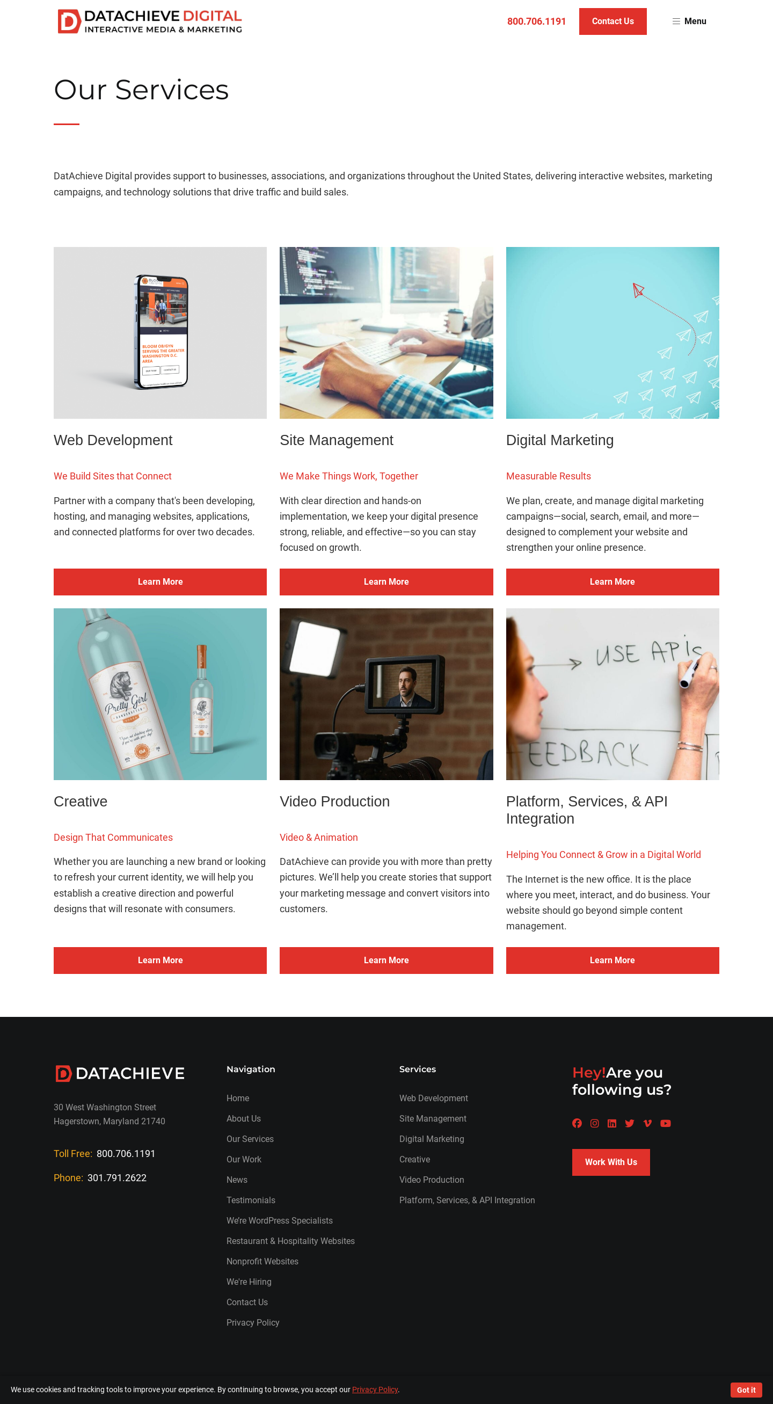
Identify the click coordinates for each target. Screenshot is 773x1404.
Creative (414, 1159)
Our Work (244, 1159)
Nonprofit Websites (262, 1261)
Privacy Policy (253, 1323)
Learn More (160, 582)
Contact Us (613, 21)
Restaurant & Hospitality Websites (291, 1241)
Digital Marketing (431, 1139)
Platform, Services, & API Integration (467, 1200)
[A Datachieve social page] (577, 1123)
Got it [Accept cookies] (746, 1390)
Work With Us (611, 1162)
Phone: (100, 1177)
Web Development (433, 1098)
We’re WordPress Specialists (280, 1221)
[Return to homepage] (150, 21)
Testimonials (251, 1200)
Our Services (250, 1139)
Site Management (432, 1119)
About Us (244, 1119)
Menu (689, 21)
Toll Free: (105, 1153)
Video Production (431, 1180)
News (237, 1180)
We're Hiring (249, 1282)
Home (238, 1098)
